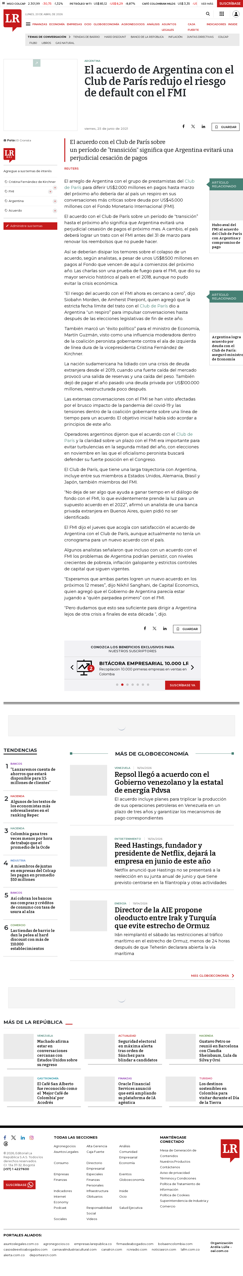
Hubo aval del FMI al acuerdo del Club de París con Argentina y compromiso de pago (227, 236)
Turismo (205, 1078)
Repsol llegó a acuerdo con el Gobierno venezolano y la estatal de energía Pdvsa (169, 782)
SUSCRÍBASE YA (182, 685)
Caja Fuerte (95, 1152)
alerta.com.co (14, 1255)
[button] (70, 668)
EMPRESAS (74, 24)
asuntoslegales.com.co (21, 1244)
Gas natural (65, 43)
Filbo (33, 43)
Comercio (18, 925)
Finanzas (125, 1078)
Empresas (61, 1174)
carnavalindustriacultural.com (74, 1249)
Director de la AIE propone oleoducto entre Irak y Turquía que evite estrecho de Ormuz (165, 918)
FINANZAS (40, 24)
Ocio (123, 1196)
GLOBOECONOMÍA (106, 24)
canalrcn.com (111, 1249)
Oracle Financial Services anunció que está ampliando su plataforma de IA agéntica (137, 1093)
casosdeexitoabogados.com (25, 1249)
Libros (46, 43)
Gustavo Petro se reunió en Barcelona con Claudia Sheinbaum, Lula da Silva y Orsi (218, 1050)
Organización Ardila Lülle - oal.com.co (221, 1247)
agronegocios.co (56, 1244)
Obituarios (94, 1196)
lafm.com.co (190, 1249)
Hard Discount (115, 36)
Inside (123, 1191)
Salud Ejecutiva (130, 1208)
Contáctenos (170, 1167)
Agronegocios (65, 1146)
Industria (18, 860)
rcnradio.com (137, 1249)
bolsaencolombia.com (175, 1244)
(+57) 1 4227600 (16, 1169)
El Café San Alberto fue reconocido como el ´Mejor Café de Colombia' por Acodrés (57, 1093)
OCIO (87, 24)
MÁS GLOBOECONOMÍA (210, 975)
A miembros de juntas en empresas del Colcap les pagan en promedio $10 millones (33, 873)
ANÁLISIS (153, 24)
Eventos (125, 1174)
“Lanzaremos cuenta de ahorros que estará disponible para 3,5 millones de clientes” (33, 776)
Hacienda (17, 796)
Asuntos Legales (66, 1152)
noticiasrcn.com (164, 1249)
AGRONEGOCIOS (133, 24)
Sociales (60, 1219)
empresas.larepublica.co (93, 1244)
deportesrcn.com (42, 1255)
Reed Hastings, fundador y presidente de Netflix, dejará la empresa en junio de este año (165, 853)
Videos (92, 1219)
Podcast (60, 1208)
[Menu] (29, 24)
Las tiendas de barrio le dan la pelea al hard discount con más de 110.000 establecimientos (33, 939)
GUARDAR (225, 127)
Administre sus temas (24, 226)
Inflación (175, 36)
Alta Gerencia (97, 1146)
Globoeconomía (131, 1180)
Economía (127, 1163)
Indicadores (63, 1191)
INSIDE (232, 24)
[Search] (208, 14)
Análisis (124, 1146)
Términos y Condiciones (178, 1178)
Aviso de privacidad (175, 1173)
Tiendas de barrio (86, 36)
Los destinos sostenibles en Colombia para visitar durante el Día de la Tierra (219, 1093)
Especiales (95, 1174)
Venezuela (45, 1035)
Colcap (223, 36)
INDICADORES (216, 24)
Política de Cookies (174, 1195)
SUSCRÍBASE (230, 3)
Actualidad (127, 1035)
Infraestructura (97, 1191)
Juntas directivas (200, 36)
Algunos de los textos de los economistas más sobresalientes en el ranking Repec (33, 808)
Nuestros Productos (175, 1161)
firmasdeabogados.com (134, 1244)
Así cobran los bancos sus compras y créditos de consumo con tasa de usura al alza (33, 905)
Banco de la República (147, 36)
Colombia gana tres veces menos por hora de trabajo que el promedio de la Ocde (31, 841)
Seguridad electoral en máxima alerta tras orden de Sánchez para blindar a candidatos (137, 1050)
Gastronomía (47, 1078)
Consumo (61, 1163)
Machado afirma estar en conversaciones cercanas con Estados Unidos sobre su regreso (57, 1053)
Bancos (16, 763)
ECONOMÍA (57, 24)
